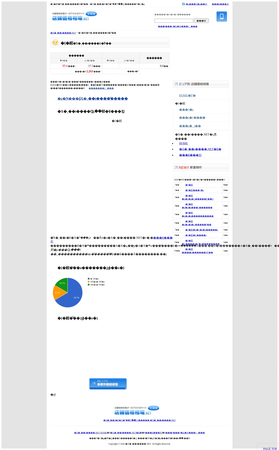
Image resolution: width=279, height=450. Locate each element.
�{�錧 (189, 185)
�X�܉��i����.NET (63, 33)
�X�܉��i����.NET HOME (90, 432)
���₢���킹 (220, 4)
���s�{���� (192, 117)
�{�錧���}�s (194, 190)
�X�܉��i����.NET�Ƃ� (200, 149)
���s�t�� (190, 125)
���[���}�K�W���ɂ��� (178, 26)
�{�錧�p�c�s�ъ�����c (201, 230)
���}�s (186, 109)
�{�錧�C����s (196, 235)
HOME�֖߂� (187, 95)
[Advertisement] (78, 174)
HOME (183, 143)
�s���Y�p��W (196, 4)
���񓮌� (63, 48)
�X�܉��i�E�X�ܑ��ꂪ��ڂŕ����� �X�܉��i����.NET (139, 420)
